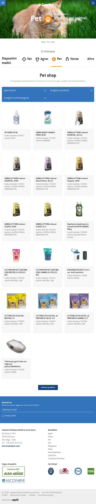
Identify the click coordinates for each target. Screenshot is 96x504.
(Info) (13, 416)
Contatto (52, 456)
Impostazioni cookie (18, 495)
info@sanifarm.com (11, 446)
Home (43, 42)
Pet (48, 42)
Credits (5, 495)
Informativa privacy (45, 495)
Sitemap (32, 495)
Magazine (52, 446)
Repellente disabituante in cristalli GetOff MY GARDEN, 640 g (78, 226)
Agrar (50, 434)
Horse (50, 437)
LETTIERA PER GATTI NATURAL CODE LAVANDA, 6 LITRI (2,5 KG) (47, 272)
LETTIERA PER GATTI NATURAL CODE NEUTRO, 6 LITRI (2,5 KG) (16, 272)
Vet (49, 443)
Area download (54, 452)
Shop (50, 449)
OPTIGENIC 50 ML (11, 133)
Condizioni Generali (56, 459)
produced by (10, 500)
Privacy (10, 416)
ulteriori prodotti (48, 387)
